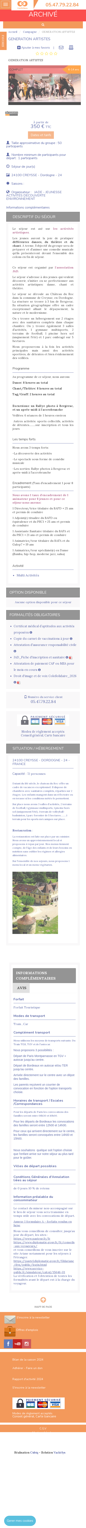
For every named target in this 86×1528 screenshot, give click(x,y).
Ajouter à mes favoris (33, 47)
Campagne (29, 32)
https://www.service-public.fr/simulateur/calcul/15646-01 (39, 1270)
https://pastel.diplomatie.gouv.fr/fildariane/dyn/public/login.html (43, 1263)
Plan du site (43, 1437)
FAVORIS (3, 41)
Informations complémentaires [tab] (28, 207)
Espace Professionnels (43, 1441)
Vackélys (59, 1452)
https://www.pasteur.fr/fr (31, 1238)
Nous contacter (43, 1445)
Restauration (21, 830)
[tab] (46, 53)
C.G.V (43, 1428)
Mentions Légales (43, 1433)
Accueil (12, 32)
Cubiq (34, 1452)
